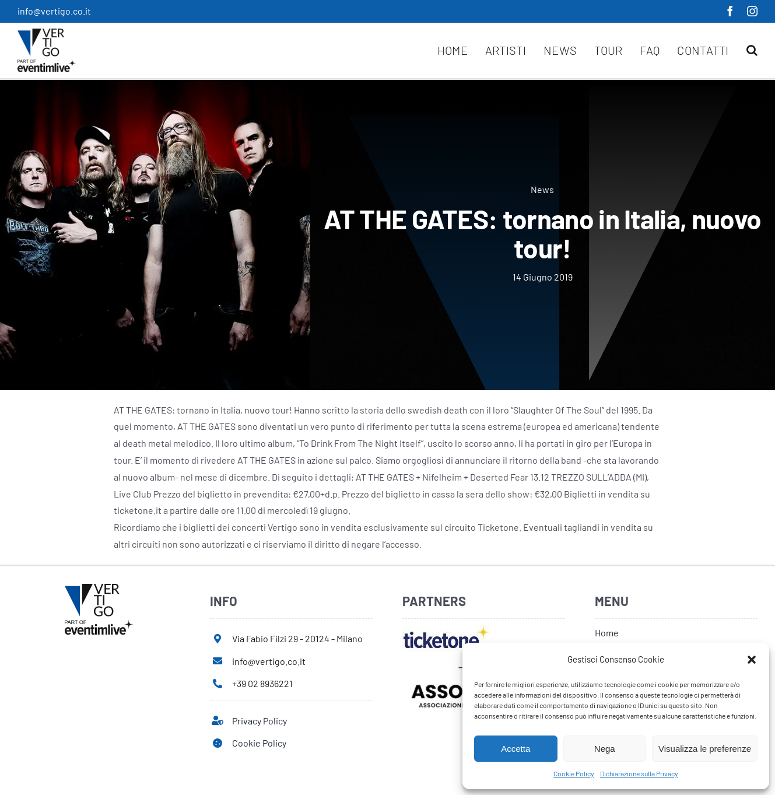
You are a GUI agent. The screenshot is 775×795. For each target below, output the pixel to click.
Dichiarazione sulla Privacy (639, 773)
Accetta (515, 749)
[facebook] (730, 11)
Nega (604, 749)
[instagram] (752, 11)
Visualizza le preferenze (704, 749)
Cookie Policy (573, 773)
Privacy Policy (259, 720)
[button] (752, 660)
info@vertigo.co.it (54, 10)
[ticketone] (446, 629)
